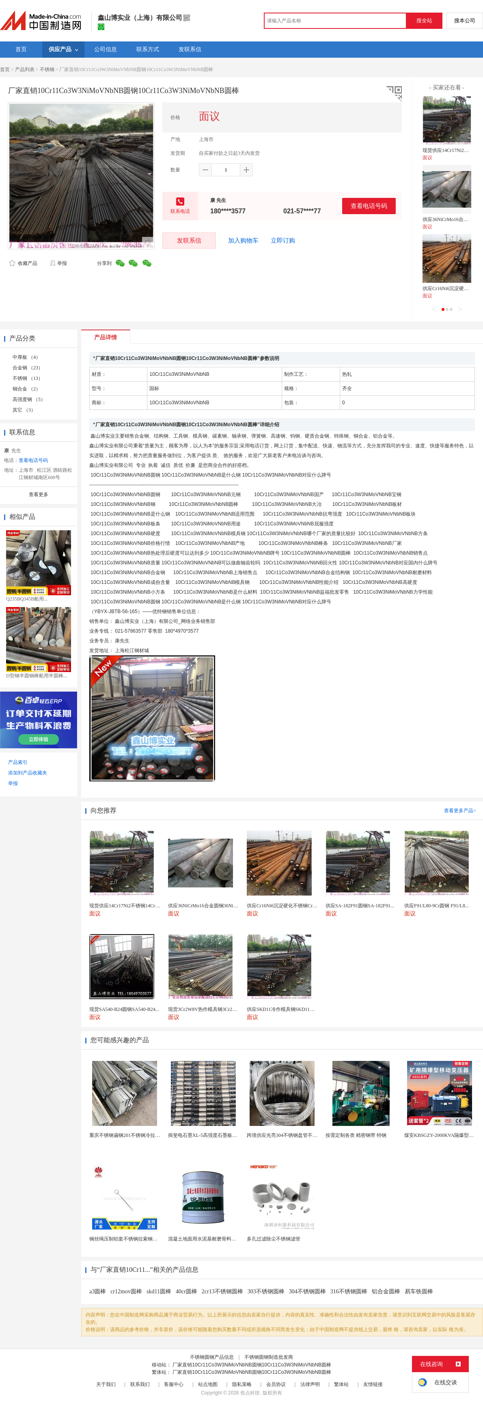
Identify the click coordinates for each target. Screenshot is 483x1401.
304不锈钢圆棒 (307, 1291)
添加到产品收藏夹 (27, 773)
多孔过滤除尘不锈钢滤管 (273, 1239)
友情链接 (373, 1384)
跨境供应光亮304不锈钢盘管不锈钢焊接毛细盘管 (299, 1135)
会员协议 (276, 1384)
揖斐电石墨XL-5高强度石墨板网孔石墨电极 (214, 1135)
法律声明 (310, 1384)
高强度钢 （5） (29, 399)
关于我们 (106, 1384)
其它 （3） (24, 410)
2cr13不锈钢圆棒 (222, 1291)
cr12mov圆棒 (126, 1291)
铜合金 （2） (27, 389)
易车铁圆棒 (419, 1291)
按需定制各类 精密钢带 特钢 (356, 1135)
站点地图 (208, 1384)
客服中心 (173, 1384)
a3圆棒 (97, 1291)
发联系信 (189, 240)
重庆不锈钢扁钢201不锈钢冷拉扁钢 (127, 1135)
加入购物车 (243, 240)
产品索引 (18, 762)
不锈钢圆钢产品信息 (212, 1357)
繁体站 (341, 1384)
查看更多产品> (460, 810)
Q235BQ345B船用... (26, 599)
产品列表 (24, 69)
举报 (58, 263)
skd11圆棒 (159, 1291)
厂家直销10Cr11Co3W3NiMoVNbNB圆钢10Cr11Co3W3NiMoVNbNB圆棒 (251, 1365)
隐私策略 (242, 1384)
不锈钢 (47, 69)
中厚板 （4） (27, 357)
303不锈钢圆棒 (266, 1291)
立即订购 (283, 240)
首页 (5, 69)
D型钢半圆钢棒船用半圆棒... (36, 676)
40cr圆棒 (186, 1291)
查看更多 (38, 494)
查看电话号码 (369, 205)
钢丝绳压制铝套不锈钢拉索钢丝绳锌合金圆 (135, 1239)
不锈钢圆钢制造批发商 (268, 1357)
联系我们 (140, 1384)
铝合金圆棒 (386, 1291)
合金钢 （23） (28, 368)
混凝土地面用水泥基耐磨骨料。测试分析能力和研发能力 (229, 1239)
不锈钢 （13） (28, 378)
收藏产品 (23, 263)
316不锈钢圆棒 (348, 1291)
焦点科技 (250, 1393)
